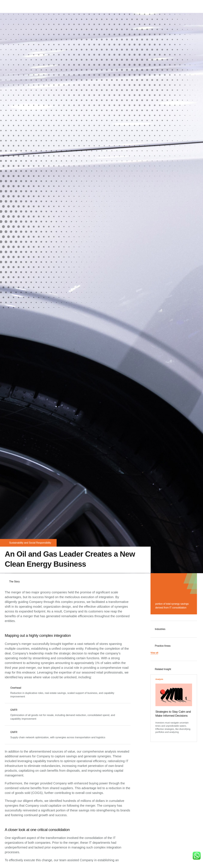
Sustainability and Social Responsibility (30, 542)
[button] (154, 654)
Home (117, 6)
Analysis (159, 681)
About (128, 6)
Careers (169, 6)
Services (140, 6)
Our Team (155, 6)
